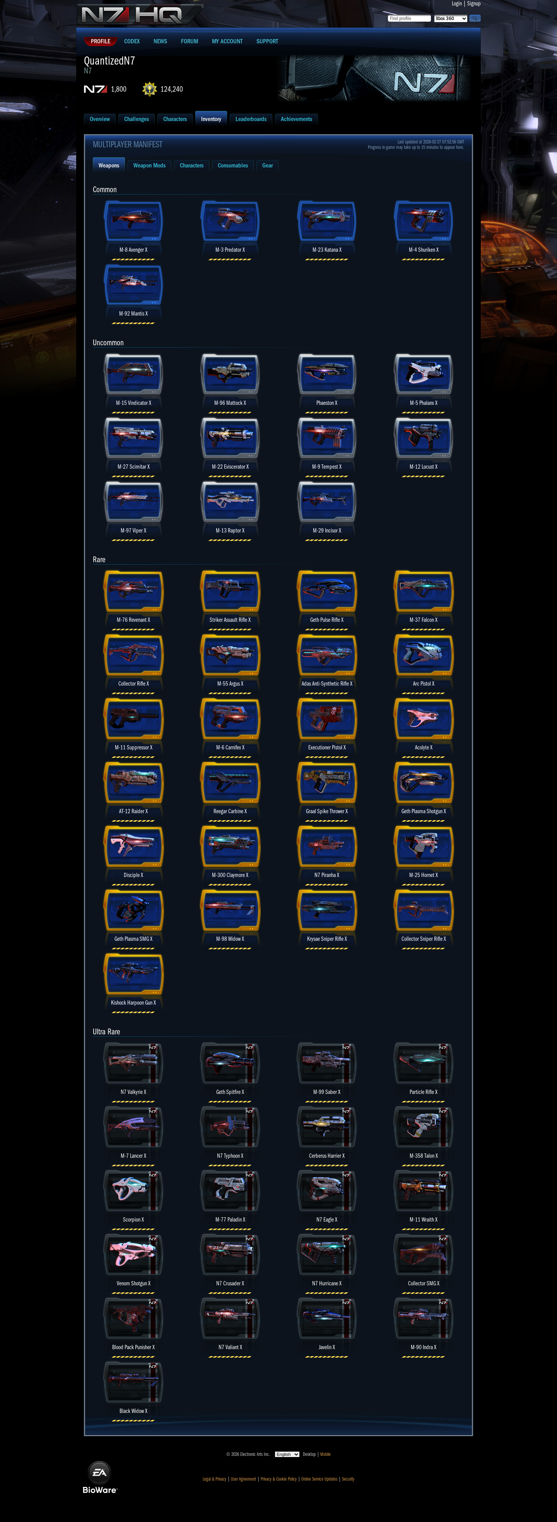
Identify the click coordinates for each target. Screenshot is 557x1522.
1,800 (118, 89)
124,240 (172, 89)
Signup (474, 3)
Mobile (325, 1454)
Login (457, 3)
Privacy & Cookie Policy (279, 1479)
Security (348, 1479)
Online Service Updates (319, 1479)
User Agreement (243, 1479)
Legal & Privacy (214, 1479)
